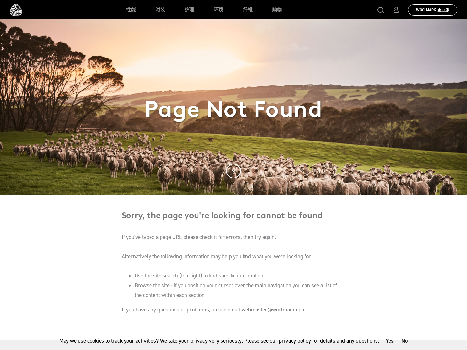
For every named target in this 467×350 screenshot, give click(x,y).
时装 (160, 9)
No (404, 340)
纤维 (248, 9)
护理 (189, 9)
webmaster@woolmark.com (274, 309)
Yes (390, 340)
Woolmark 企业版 (432, 10)
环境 (218, 9)
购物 (277, 9)
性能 (131, 9)
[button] (380, 10)
